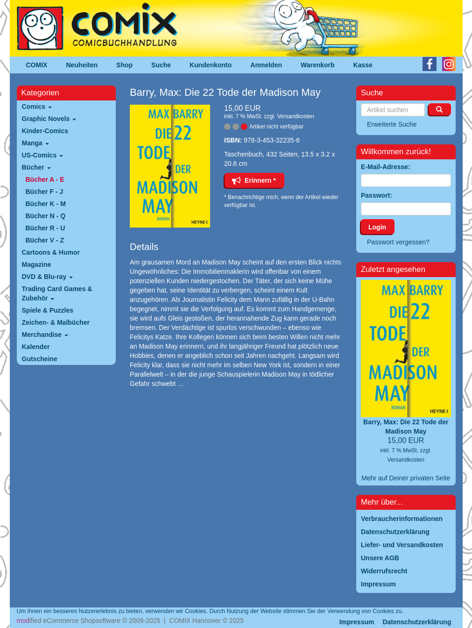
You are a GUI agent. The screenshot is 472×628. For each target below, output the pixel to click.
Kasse (363, 65)
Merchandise (45, 334)
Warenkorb (318, 65)
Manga (35, 143)
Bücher (36, 167)
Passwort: (376, 195)
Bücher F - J (44, 191)
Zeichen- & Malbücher (56, 322)
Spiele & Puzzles (47, 310)
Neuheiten (82, 65)
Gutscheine (39, 359)
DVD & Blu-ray (47, 276)
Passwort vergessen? (398, 242)
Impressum (356, 622)
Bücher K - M (46, 203)
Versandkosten (295, 116)
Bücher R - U (45, 228)
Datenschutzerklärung (416, 622)
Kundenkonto (211, 65)
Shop (124, 65)
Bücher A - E (45, 179)
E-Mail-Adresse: (385, 167)
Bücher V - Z (45, 240)
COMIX (37, 65)
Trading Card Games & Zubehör (57, 293)
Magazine (36, 264)
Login (377, 227)
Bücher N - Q (46, 216)
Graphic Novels (49, 118)
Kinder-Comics (45, 131)
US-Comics (42, 155)
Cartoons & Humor (51, 252)
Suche (161, 65)
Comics (37, 106)
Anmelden (266, 65)
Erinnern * (254, 180)
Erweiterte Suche (392, 124)
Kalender (36, 346)
